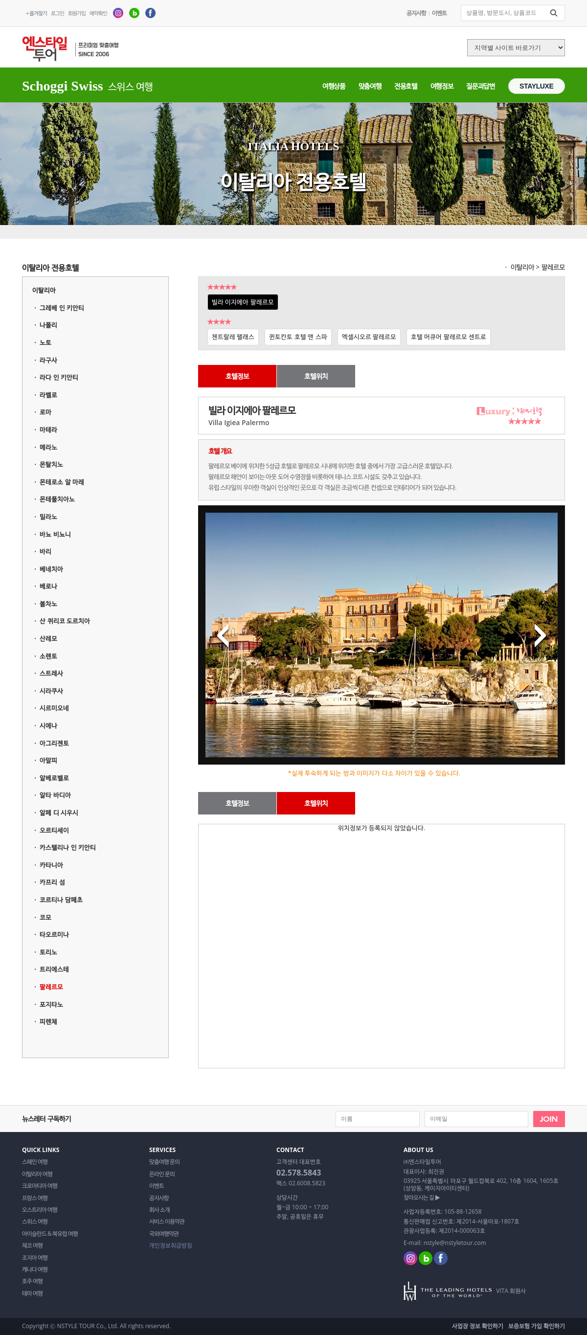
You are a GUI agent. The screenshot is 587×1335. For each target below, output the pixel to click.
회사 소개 (159, 1209)
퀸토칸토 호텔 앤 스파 (298, 336)
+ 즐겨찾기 (36, 13)
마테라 (48, 429)
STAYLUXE (536, 86)
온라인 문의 (162, 1174)
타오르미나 (54, 934)
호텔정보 (237, 376)
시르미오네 (54, 707)
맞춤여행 (370, 86)
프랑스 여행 (34, 1198)
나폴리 (48, 324)
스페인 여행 (34, 1161)
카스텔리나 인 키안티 (68, 847)
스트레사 (51, 673)
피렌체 (48, 1021)
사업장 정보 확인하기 (477, 1326)
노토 (45, 342)
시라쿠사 (51, 690)
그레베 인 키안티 (62, 307)
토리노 (48, 952)
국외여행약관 (164, 1233)
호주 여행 (32, 1281)
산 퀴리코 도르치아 (65, 620)
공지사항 (416, 13)
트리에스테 (54, 969)
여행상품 (333, 86)
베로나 (48, 586)
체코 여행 (32, 1245)
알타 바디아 (55, 795)
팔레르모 (51, 986)
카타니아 (51, 864)
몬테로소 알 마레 (62, 481)
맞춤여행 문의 (164, 1161)
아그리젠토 (54, 743)
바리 (45, 551)
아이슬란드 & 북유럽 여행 (50, 1233)
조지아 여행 (34, 1257)
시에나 (48, 725)
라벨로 (48, 394)
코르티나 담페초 (61, 899)
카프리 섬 (52, 882)
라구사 (48, 360)
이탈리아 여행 (37, 1174)
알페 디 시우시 (59, 812)
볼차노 (48, 603)
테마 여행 (32, 1293)
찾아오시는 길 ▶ (422, 1197)
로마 (45, 411)
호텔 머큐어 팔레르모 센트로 (448, 336)
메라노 (48, 447)
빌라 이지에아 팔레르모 (243, 301)
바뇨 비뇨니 (55, 534)
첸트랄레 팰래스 (233, 336)
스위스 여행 (34, 1221)
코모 (45, 917)
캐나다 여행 (34, 1269)
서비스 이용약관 (166, 1221)
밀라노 (48, 516)
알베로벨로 (54, 777)
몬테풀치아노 (57, 499)
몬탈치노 (51, 464)
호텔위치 (316, 376)
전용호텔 (405, 86)
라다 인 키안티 (59, 377)
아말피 (48, 760)
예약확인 (98, 13)
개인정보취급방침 (170, 1245)
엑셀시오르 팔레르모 (369, 336)
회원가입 (77, 13)
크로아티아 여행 (39, 1185)
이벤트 (439, 13)
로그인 (57, 13)
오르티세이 (54, 830)
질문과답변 (480, 86)
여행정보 (441, 86)
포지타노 (51, 1004)
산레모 (48, 638)
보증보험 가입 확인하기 (536, 1326)
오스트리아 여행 (39, 1209)
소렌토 (48, 656)
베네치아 (51, 569)
